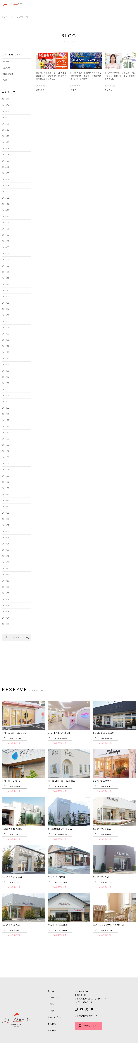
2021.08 (5, 444)
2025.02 (5, 191)
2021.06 (5, 457)
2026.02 (5, 117)
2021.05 (5, 463)
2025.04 (5, 179)
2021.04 (5, 469)
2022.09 (5, 364)
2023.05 (5, 321)
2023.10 (5, 290)
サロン (51, 980)
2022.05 (5, 389)
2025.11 (5, 136)
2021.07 (5, 451)
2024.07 (5, 234)
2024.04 (5, 253)
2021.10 (5, 432)
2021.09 (5, 438)
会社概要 (52, 1006)
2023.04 (5, 327)
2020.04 (5, 543)
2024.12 (5, 204)
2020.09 (5, 512)
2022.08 (5, 370)
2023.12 (5, 278)
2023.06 (5, 315)
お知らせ (6, 67)
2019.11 (5, 574)
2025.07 (5, 160)
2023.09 (5, 296)
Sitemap (71, 1024)
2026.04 (5, 105)
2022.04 (5, 395)
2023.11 (5, 284)
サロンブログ (7, 74)
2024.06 (5, 241)
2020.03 (5, 549)
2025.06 (5, 167)
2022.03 (5, 401)
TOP (4, 16)
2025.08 (5, 154)
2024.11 (5, 210)
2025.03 (5, 185)
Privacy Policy (54, 1024)
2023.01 (5, 339)
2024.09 (5, 222)
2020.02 (5, 556)
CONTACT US (88, 992)
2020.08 (5, 519)
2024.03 (5, 259)
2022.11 (5, 352)
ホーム (51, 967)
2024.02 (5, 265)
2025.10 (5, 142)
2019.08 (5, 593)
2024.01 (5, 272)
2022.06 (5, 383)
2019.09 (5, 587)
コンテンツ (53, 973)
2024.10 (5, 216)
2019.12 (5, 568)
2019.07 (5, 599)
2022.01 (5, 414)
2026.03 (5, 111)
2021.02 (5, 482)
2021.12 (5, 420)
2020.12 (5, 494)
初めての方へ (54, 993)
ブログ (51, 987)
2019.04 (5, 617)
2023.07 (5, 309)
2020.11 (5, 500)
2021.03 (5, 475)
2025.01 (5, 197)
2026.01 (5, 123)
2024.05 (5, 247)
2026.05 (5, 99)
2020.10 (5, 506)
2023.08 (5, 302)
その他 (5, 80)
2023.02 (5, 333)
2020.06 (5, 531)
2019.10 (5, 580)
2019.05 (5, 611)
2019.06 (5, 605)
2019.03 (5, 624)
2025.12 (5, 129)
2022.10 (5, 358)
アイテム (5, 61)
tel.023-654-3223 (83, 978)
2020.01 (5, 562)
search (27, 637)
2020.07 (5, 525)
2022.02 (5, 407)
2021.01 (5, 488)
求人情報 (52, 1000)
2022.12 (5, 346)
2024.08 (5, 228)
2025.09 (5, 148)
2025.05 (5, 173)
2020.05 (5, 537)
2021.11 (5, 426)
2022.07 (5, 377)
